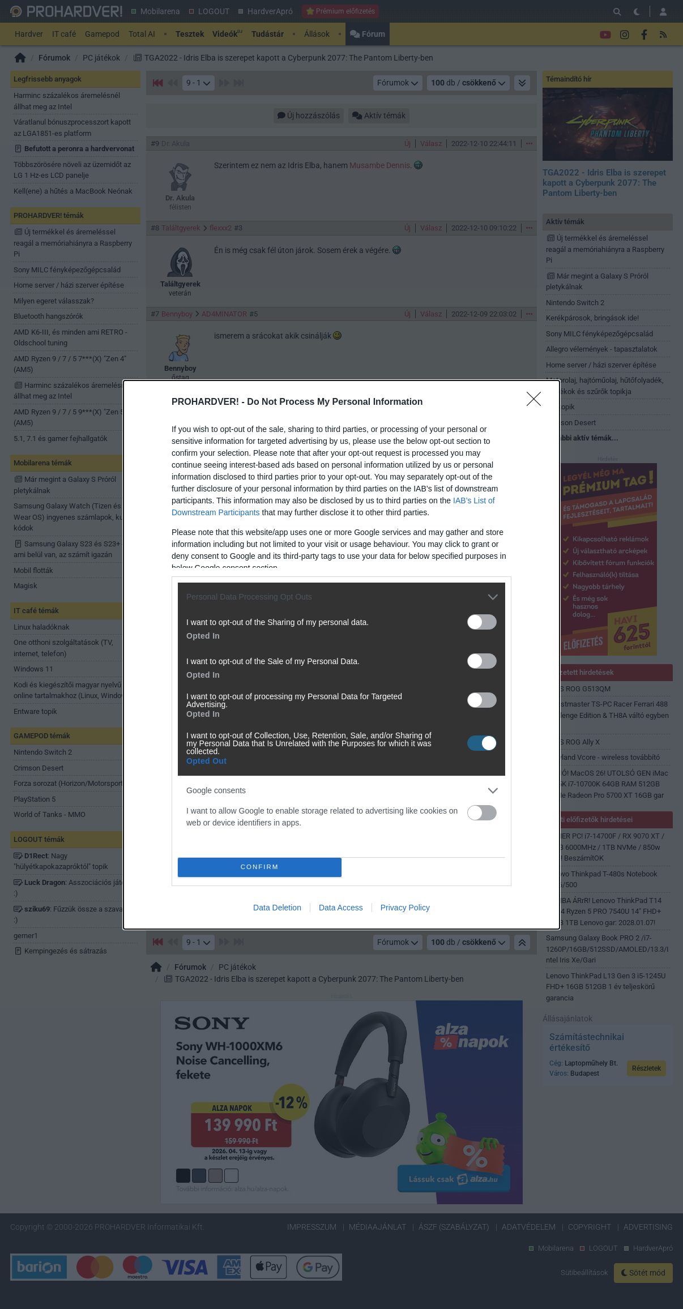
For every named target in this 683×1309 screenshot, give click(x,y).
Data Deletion (277, 907)
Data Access (341, 907)
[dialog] (341, 654)
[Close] (537, 402)
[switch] (482, 622)
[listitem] (341, 597)
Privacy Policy (405, 907)
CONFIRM (259, 867)
